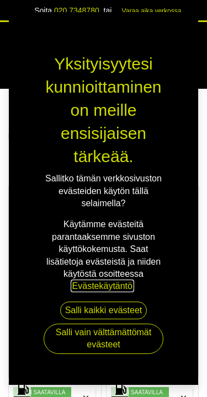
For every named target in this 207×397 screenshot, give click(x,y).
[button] (86, 201)
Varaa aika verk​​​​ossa (152, 11)
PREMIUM (55, 289)
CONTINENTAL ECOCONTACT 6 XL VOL (55, 308)
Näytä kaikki (171, 109)
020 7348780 (76, 10)
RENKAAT (39, 136)
